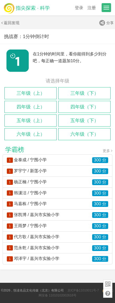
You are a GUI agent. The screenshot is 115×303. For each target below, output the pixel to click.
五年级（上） (31, 120)
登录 (79, 8)
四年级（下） (84, 106)
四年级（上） (31, 106)
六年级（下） (84, 134)
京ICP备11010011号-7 (83, 290)
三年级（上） (31, 93)
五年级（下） (84, 120)
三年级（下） (84, 93)
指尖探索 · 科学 (27, 8)
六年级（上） (31, 134)
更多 (107, 151)
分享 (106, 23)
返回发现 (10, 22)
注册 (91, 8)
